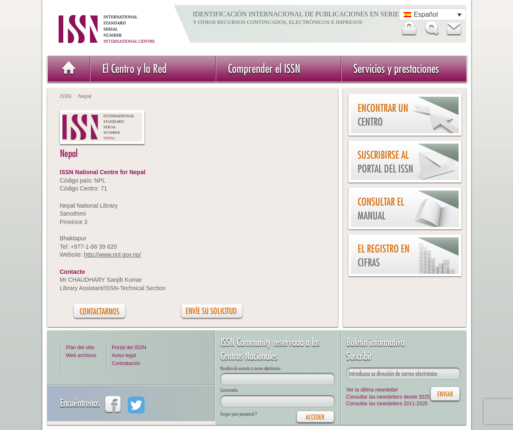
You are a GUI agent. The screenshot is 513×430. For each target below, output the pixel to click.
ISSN (66, 96)
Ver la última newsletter (372, 390)
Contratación (126, 363)
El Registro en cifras (384, 255)
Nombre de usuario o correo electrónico (250, 368)
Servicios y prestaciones (396, 68)
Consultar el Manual (381, 208)
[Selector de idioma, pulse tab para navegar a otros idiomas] (432, 14)
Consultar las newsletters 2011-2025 (387, 404)
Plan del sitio (80, 347)
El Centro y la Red (134, 68)
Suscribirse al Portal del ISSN (385, 161)
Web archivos (81, 355)
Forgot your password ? (238, 414)
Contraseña (229, 390)
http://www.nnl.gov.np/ (112, 254)
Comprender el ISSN (264, 68)
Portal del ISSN (129, 347)
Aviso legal (124, 355)
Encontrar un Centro (383, 115)
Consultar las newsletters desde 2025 (388, 397)
